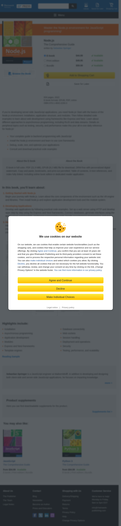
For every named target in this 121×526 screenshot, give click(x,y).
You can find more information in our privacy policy (78, 270)
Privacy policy (68, 307)
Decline (21, 264)
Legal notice (52, 307)
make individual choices (41, 260)
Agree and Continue (46, 251)
